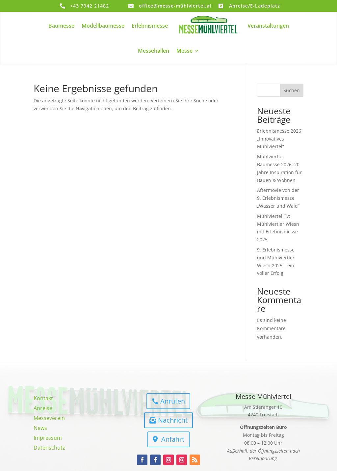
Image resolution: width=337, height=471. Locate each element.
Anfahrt (172, 439)
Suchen (291, 90)
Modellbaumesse (103, 25)
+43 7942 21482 (89, 6)
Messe (184, 50)
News (40, 429)
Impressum (48, 438)
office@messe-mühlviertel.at (175, 6)
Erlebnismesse (150, 25)
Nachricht (173, 420)
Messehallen (153, 50)
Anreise (43, 409)
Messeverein (49, 419)
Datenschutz (49, 448)
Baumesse (61, 25)
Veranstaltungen (268, 25)
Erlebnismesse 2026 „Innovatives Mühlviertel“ (279, 139)
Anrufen (172, 401)
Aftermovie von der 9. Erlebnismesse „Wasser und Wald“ (278, 198)
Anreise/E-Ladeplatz (254, 6)
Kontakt (43, 399)
